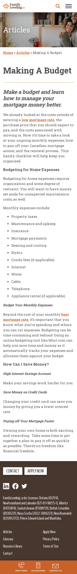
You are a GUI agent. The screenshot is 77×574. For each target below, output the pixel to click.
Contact (12, 471)
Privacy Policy (51, 539)
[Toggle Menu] (68, 6)
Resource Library (12, 546)
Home (8, 53)
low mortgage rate (38, 119)
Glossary (8, 539)
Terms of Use (51, 546)
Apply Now (36, 471)
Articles (23, 53)
